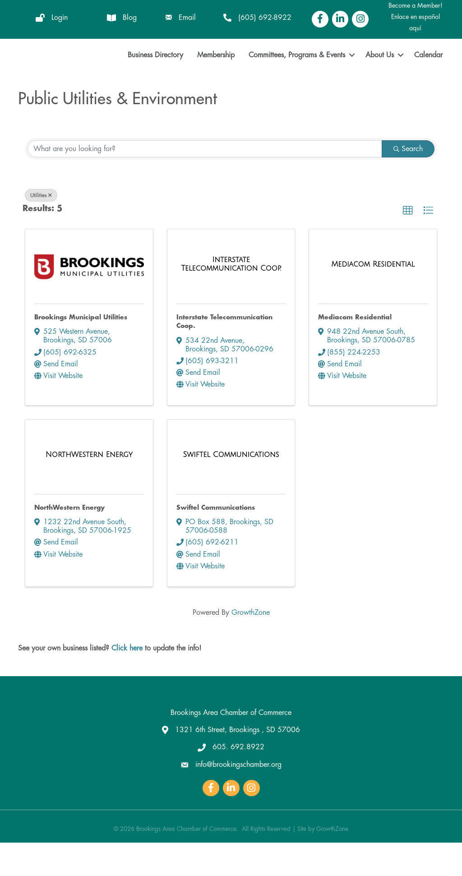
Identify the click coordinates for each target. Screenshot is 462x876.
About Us (379, 71)
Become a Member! (415, 5)
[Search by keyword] (205, 182)
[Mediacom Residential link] (373, 297)
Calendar (428, 71)
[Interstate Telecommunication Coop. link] (231, 297)
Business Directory (155, 71)
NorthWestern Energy (69, 540)
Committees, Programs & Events (297, 71)
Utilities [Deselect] (41, 228)
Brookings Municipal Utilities (80, 350)
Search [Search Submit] (408, 182)
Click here (127, 681)
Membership (216, 71)
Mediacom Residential (355, 350)
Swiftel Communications (215, 540)
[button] (408, 244)
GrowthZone (250, 645)
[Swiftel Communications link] (231, 488)
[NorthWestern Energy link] (89, 488)
